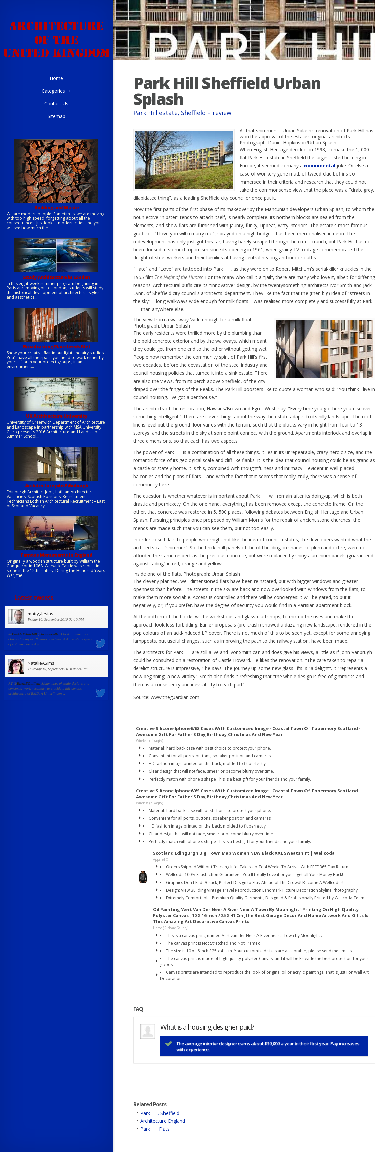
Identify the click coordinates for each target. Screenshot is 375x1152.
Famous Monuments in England (56, 555)
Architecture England (162, 1121)
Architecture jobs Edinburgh (56, 485)
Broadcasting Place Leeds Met (56, 346)
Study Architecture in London (56, 277)
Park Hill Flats (155, 1128)
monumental (319, 165)
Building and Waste (56, 207)
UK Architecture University (56, 416)
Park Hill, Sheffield (159, 1113)
